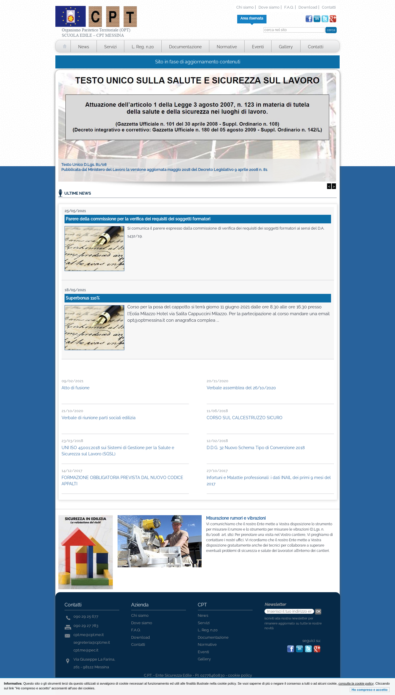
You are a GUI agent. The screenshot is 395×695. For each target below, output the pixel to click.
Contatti (329, 7)
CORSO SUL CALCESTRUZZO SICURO (244, 417)
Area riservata (251, 18)
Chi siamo (245, 7)
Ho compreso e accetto (370, 689)
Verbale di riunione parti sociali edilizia (99, 417)
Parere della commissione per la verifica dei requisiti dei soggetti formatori (138, 219)
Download (307, 7)
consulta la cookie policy (356, 683)
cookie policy (240, 675)
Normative (227, 46)
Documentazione (185, 46)
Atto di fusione (75, 387)
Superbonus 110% (82, 298)
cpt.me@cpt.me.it (88, 634)
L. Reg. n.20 (143, 46)
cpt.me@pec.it (85, 650)
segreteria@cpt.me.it (91, 642)
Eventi (258, 46)
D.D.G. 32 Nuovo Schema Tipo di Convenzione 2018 (256, 447)
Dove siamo (269, 7)
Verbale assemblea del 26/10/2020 (241, 387)
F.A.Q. (289, 7)
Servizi (110, 46)
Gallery (286, 46)
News (83, 46)
